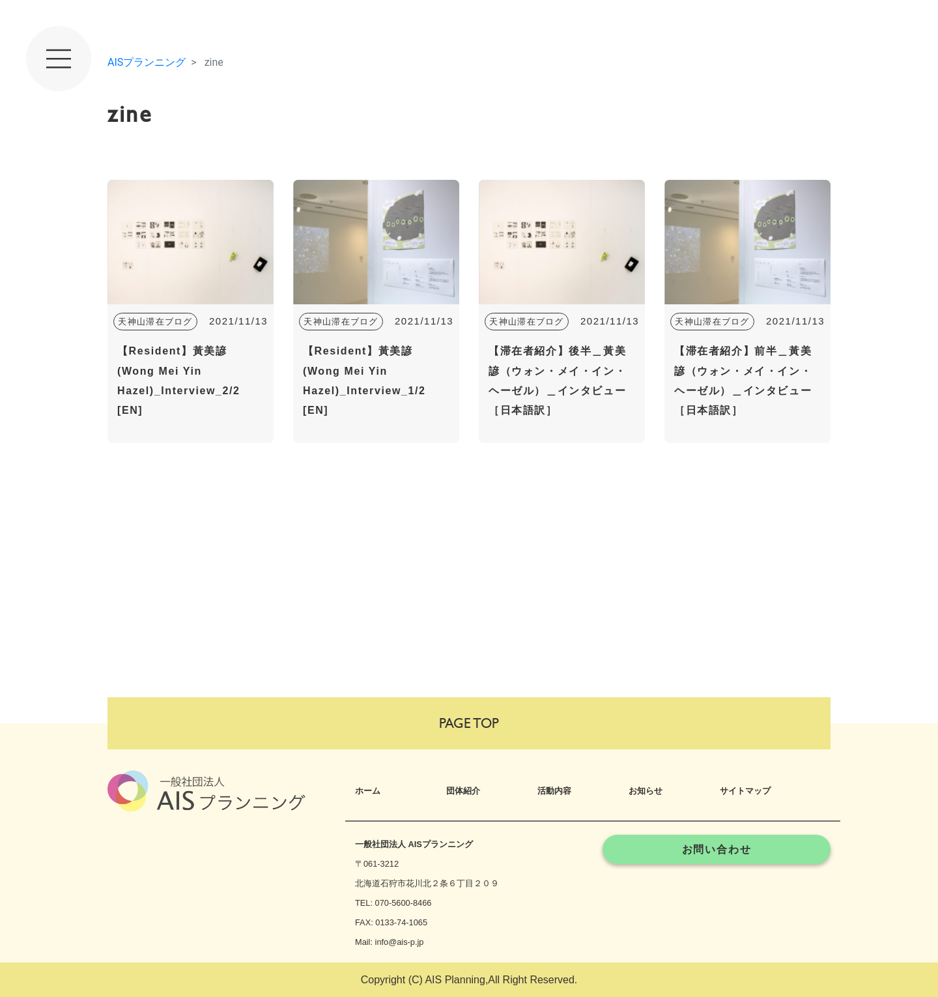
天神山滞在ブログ (155, 321)
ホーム (367, 791)
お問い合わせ (717, 849)
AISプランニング (146, 62)
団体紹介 (463, 791)
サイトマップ (745, 791)
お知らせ (645, 791)
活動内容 (554, 791)
